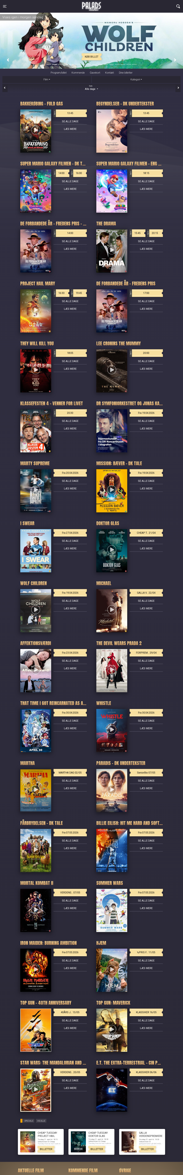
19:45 (76, 293)
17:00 (139, 293)
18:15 (139, 173)
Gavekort (95, 72)
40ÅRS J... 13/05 (70, 1012)
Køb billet (91, 56)
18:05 (63, 353)
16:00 (76, 173)
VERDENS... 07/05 (70, 892)
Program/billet (59, 72)
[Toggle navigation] (4, 6)
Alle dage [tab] (91, 87)
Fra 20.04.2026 (70, 472)
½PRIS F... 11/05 (146, 952)
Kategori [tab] (135, 79)
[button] (8, 60)
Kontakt (109, 72)
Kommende (78, 72)
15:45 (135, 233)
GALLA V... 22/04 (146, 592)
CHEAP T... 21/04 (146, 532)
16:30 (59, 293)
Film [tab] (46, 79)
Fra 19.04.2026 (146, 412)
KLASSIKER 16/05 (146, 1012)
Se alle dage (70, 121)
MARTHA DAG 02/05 (70, 772)
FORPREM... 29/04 (146, 652)
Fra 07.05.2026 (70, 832)
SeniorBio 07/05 (146, 772)
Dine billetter (125, 72)
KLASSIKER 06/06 (146, 1072)
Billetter (46, 1149)
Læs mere (70, 129)
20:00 (139, 353)
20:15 (152, 233)
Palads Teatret (91, 4)
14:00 (59, 173)
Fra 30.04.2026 (70, 712)
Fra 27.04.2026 (70, 532)
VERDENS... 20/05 (70, 1072)
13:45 (63, 113)
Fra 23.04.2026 (70, 652)
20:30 (63, 413)
